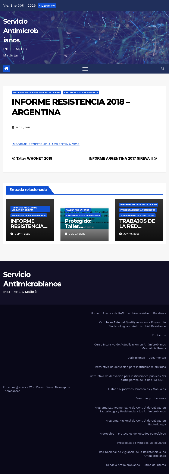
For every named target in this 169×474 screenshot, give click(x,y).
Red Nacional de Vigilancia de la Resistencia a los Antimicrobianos (132, 453)
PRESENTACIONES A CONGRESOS (138, 210)
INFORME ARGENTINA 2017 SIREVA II (123, 158)
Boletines (159, 313)
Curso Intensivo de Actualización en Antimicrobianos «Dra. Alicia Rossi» (130, 346)
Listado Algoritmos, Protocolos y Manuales (137, 389)
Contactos (159, 335)
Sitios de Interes (155, 465)
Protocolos (107, 433)
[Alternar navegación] (85, 68)
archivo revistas (138, 313)
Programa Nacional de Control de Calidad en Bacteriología (136, 422)
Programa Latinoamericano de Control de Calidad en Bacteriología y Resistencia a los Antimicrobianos (130, 409)
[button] (162, 68)
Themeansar (11, 391)
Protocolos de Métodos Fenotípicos (142, 433)
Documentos (157, 357)
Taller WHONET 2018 (32, 158)
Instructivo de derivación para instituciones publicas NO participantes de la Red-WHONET (128, 378)
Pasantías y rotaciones (150, 398)
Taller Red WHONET (77, 210)
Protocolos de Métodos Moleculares (141, 442)
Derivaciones (136, 357)
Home (95, 313)
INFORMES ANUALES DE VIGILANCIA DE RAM (36, 92)
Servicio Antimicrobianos (20, 30)
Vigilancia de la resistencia (81, 92)
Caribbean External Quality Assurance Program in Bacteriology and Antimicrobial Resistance (132, 324)
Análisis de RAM (113, 313)
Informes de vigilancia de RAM (139, 204)
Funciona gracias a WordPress (23, 387)
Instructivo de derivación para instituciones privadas (130, 367)
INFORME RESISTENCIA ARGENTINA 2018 (45, 144)
